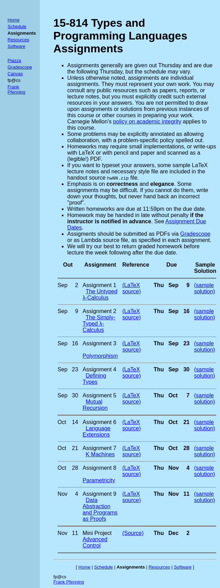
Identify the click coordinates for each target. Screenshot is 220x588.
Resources (18, 39)
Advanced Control (95, 542)
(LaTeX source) (131, 288)
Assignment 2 (99, 311)
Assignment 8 (99, 468)
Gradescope (20, 67)
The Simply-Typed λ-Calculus (99, 323)
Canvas (15, 73)
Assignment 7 (99, 448)
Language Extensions (96, 431)
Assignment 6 (99, 422)
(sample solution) (204, 288)
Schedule (17, 26)
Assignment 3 (99, 343)
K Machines (100, 454)
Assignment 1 (99, 285)
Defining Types (94, 379)
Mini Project (97, 533)
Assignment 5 (99, 395)
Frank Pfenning (16, 89)
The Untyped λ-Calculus (100, 294)
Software (16, 46)
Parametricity (99, 480)
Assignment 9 (99, 494)
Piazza (14, 60)
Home (14, 20)
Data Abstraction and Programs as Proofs (100, 509)
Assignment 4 (99, 369)
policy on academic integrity (147, 121)
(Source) (132, 533)
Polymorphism (100, 356)
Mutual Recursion (95, 405)
